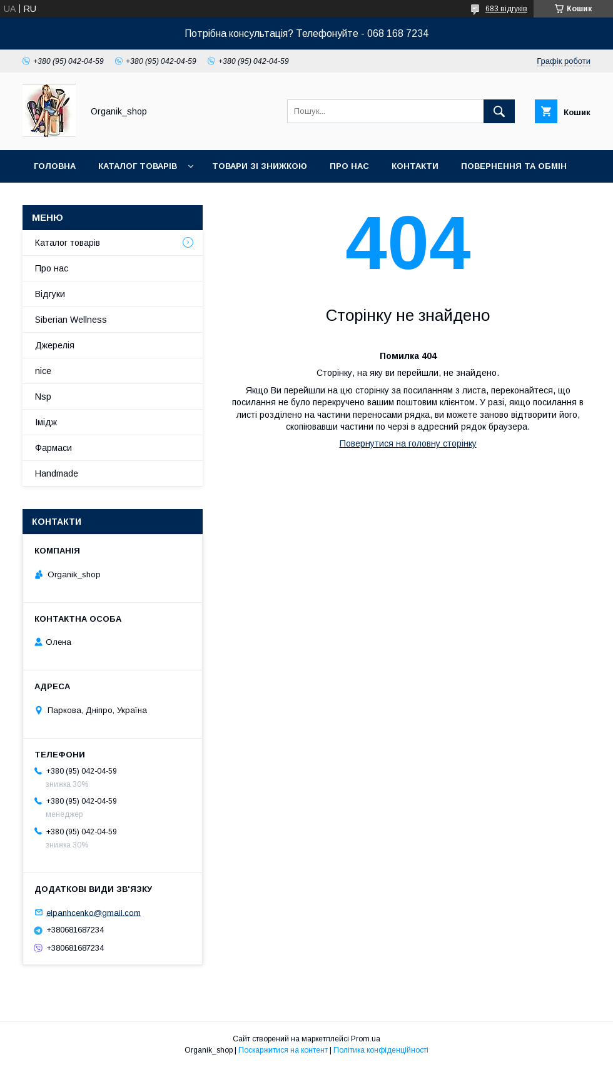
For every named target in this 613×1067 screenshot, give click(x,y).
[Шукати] (499, 111)
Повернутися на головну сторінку (408, 443)
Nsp (43, 397)
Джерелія (54, 345)
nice (43, 371)
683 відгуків (506, 8)
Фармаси (53, 448)
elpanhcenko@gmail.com (93, 912)
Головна (55, 166)
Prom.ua (365, 1038)
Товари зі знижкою (259, 166)
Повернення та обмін (514, 166)
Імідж (46, 422)
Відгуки (50, 294)
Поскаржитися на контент (283, 1050)
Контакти (415, 166)
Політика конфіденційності (380, 1050)
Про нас (349, 166)
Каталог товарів (137, 166)
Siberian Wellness (71, 320)
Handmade (56, 473)
